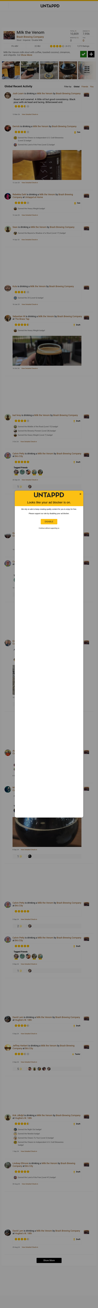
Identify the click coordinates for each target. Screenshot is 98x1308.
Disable (49, 521)
